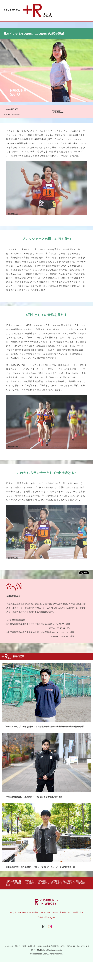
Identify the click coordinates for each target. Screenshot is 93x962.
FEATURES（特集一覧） (28, 912)
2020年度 (16, 883)
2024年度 (42, 881)
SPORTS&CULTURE (49, 912)
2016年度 (68, 883)
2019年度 (29, 883)
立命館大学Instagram (46, 917)
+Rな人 (13, 912)
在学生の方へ (65, 912)
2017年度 (55, 883)
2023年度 (54, 881)
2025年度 (29, 881)
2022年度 (67, 881)
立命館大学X (77, 912)
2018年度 (42, 883)
